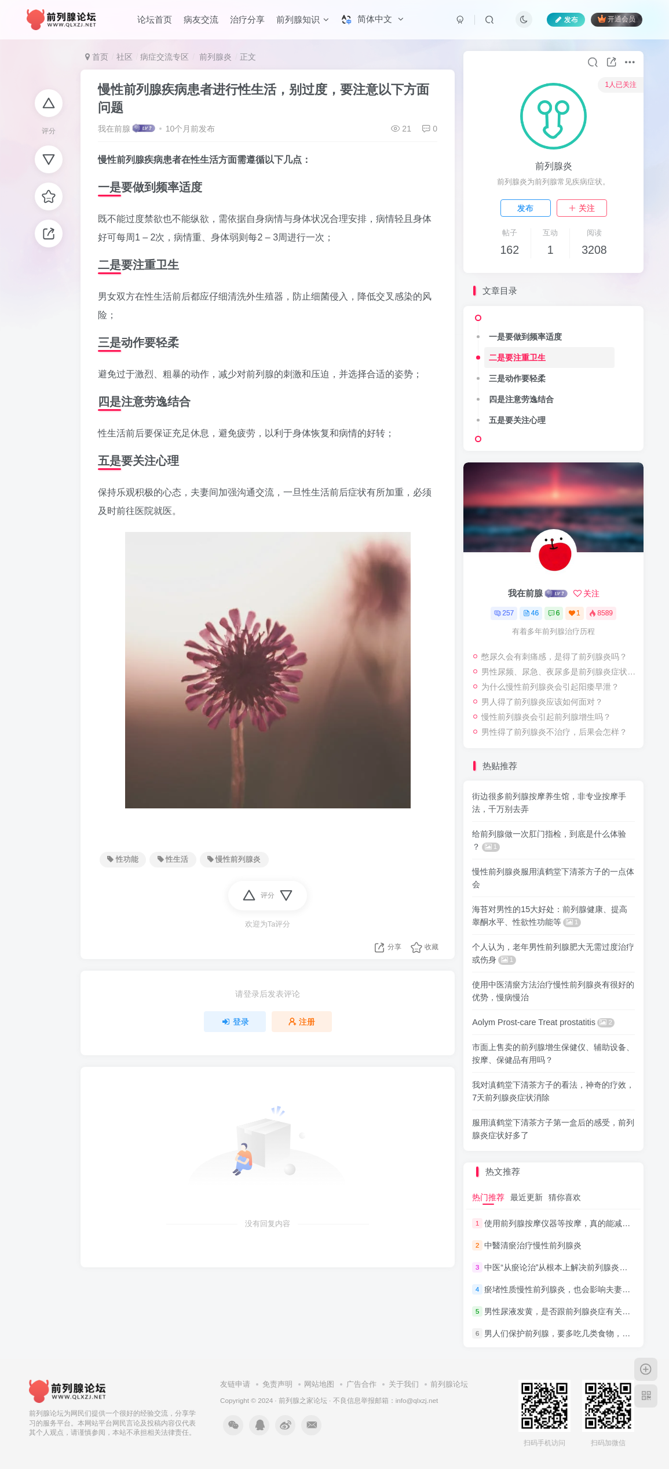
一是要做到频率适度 (525, 336)
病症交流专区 (164, 56)
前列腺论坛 (449, 1384)
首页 (96, 56)
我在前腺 (114, 128)
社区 (124, 56)
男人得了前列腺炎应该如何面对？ (542, 701)
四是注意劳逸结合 (521, 399)
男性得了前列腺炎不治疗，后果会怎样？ (554, 732)
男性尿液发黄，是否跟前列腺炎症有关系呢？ (565, 1311)
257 (504, 613)
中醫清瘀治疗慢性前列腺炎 (533, 1245)
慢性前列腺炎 (234, 859)
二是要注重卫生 (517, 357)
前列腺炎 (214, 56)
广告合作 (361, 1384)
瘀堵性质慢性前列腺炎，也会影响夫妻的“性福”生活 (576, 1289)
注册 (301, 1021)
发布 (525, 208)
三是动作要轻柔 (517, 378)
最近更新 (526, 1197)
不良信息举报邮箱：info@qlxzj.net (385, 1400)
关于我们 (404, 1384)
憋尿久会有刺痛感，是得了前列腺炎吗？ (554, 656)
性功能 (122, 859)
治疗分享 (247, 19)
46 (531, 613)
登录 (235, 1021)
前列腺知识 (302, 19)
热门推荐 (488, 1197)
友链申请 (235, 1384)
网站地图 (319, 1384)
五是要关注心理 (517, 420)
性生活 (173, 859)
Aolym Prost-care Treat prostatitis (543, 1022)
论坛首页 (154, 19)
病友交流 (201, 19)
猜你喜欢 (565, 1197)
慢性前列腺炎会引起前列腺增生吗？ (546, 716)
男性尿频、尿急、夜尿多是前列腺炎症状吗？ (559, 671)
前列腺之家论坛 (303, 1400)
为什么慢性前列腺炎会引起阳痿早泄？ (550, 686)
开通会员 (616, 18)
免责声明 (277, 1384)
